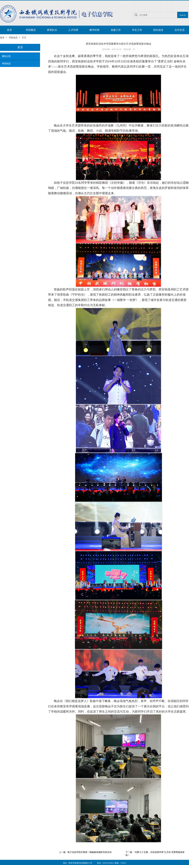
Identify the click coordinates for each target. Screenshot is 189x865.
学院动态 (13, 37)
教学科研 (94, 30)
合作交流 (180, 30)
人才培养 (73, 30)
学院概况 (31, 30)
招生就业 (158, 30)
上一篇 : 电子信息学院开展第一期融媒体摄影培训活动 (85, 852)
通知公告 (6, 56)
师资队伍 (52, 30)
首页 (9, 30)
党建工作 (116, 30)
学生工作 (137, 30)
